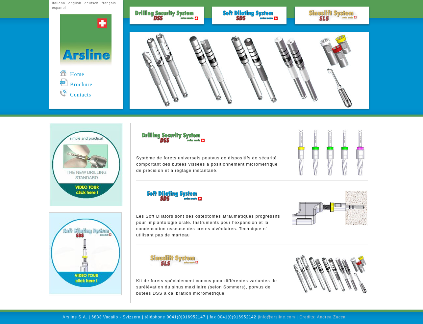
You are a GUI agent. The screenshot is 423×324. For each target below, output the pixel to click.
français (109, 3)
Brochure (76, 84)
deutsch (91, 3)
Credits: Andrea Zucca (322, 317)
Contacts (75, 94)
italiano (58, 3)
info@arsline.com (277, 317)
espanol (59, 8)
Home (72, 74)
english (74, 3)
